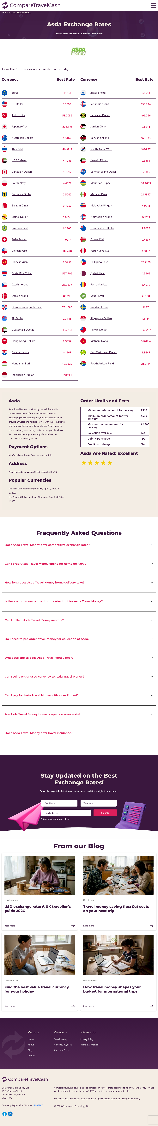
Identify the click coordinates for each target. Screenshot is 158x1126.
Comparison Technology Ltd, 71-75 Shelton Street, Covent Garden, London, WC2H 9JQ (15, 1092)
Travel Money (60, 1039)
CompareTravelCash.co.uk (66, 1087)
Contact (31, 1055)
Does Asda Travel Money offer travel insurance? (39, 733)
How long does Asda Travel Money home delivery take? (44, 582)
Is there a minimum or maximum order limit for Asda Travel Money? (54, 601)
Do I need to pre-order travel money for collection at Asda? (47, 639)
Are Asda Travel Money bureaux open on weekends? (42, 714)
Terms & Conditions (90, 1044)
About (31, 1044)
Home (5, 12)
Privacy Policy (87, 1039)
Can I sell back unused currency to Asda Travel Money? (44, 676)
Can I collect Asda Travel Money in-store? (34, 620)
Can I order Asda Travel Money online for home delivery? (45, 563)
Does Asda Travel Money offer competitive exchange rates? (47, 545)
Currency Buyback (63, 1044)
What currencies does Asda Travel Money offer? (39, 657)
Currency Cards (61, 1050)
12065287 (38, 1105)
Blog (30, 1050)
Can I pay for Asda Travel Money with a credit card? (42, 695)
